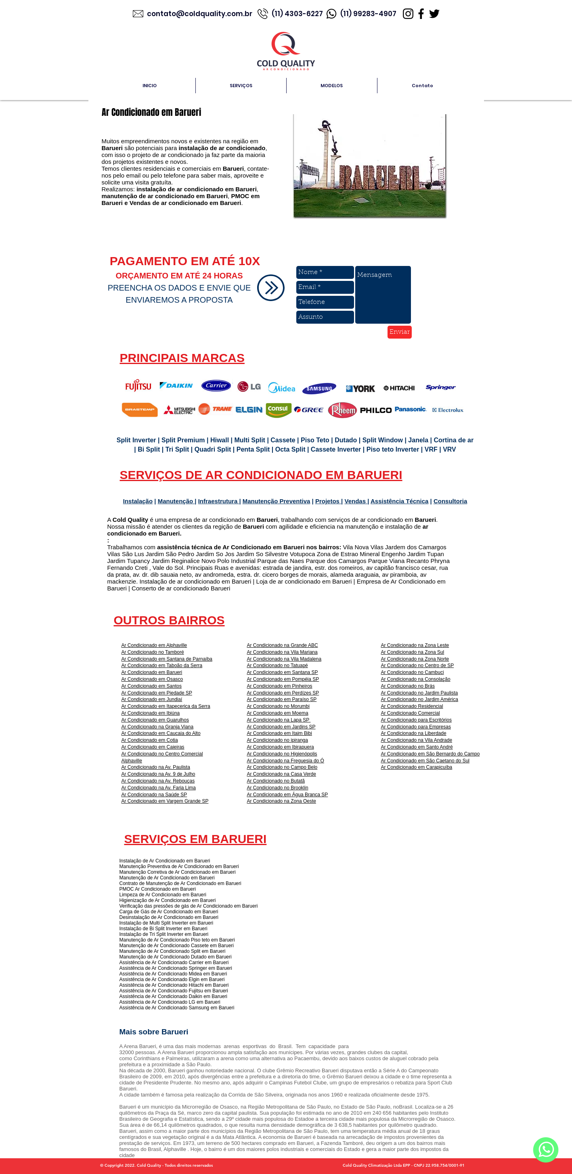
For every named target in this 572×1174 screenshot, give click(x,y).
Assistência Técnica (399, 501)
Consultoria (450, 501)
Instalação (138, 501)
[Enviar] (400, 332)
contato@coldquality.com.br (200, 14)
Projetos (328, 501)
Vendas (355, 501)
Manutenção (176, 501)
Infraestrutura (218, 501)
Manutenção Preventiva (276, 501)
